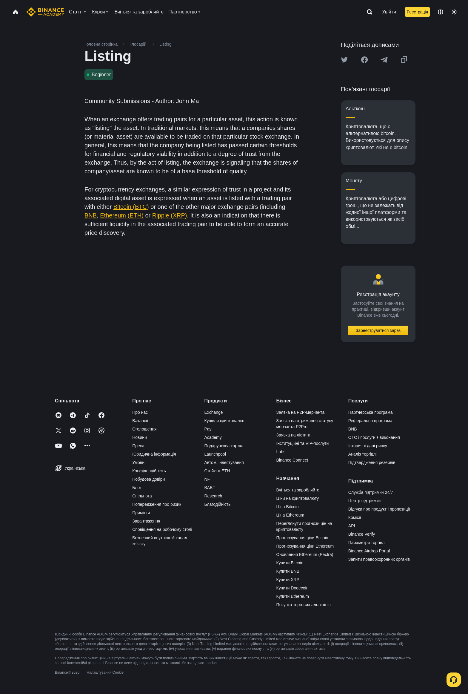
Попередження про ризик (156, 504)
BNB (90, 215)
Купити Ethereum (292, 596)
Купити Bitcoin (290, 562)
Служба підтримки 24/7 (370, 492)
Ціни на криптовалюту (297, 498)
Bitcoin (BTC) (131, 206)
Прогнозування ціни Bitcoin (302, 537)
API (351, 525)
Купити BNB (287, 571)
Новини (139, 437)
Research (213, 496)
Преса (138, 445)
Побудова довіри (148, 479)
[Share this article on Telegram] (384, 59)
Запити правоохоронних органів (379, 559)
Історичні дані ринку (367, 445)
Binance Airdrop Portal (369, 551)
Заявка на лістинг (293, 435)
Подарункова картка (223, 445)
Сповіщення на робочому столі (162, 529)
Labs (280, 451)
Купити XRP (287, 579)
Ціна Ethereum (290, 515)
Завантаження (146, 521)
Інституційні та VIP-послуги (302, 443)
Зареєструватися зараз (378, 330)
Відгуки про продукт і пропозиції (379, 509)
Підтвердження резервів (371, 462)
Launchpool (215, 454)
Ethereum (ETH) (122, 215)
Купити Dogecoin (292, 588)
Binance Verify (361, 534)
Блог (136, 487)
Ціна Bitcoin (287, 506)
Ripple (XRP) (169, 215)
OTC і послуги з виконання (374, 437)
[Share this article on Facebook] (364, 59)
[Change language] (440, 12)
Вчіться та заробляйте (297, 490)
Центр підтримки (364, 500)
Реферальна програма (370, 420)
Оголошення (144, 429)
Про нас (140, 412)
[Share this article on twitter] (344, 59)
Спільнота (142, 496)
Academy (212, 437)
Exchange (213, 412)
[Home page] (45, 12)
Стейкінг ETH (217, 470)
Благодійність (217, 504)
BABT (209, 487)
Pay (207, 429)
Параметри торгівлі (367, 542)
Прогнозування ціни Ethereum (305, 546)
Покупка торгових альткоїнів (303, 604)
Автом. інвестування (224, 462)
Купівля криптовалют (224, 420)
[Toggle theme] (454, 12)
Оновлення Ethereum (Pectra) (304, 554)
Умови (138, 462)
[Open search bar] (367, 12)
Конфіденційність (149, 470)
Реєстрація (417, 12)
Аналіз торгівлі (362, 454)
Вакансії (140, 420)
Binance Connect (292, 460)
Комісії (354, 517)
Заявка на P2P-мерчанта (300, 412)
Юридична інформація (154, 454)
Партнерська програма (370, 412)
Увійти (389, 11)
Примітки (141, 512)
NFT (208, 479)
